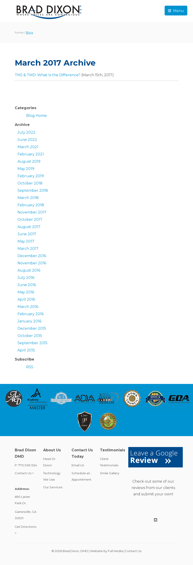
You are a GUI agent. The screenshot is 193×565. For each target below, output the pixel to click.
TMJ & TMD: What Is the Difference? (47, 75)
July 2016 (25, 277)
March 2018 (28, 198)
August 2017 (28, 227)
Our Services (52, 487)
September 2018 (32, 190)
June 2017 (26, 234)
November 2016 (31, 263)
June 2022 (27, 140)
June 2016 (26, 285)
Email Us (78, 465)
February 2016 (30, 314)
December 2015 (31, 328)
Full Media (115, 551)
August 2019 (28, 161)
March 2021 (27, 147)
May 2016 (25, 292)
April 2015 (26, 350)
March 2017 (27, 248)
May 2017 (25, 241)
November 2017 (31, 212)
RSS (29, 367)
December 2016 (31, 256)
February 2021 (30, 154)
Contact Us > (24, 473)
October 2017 (29, 219)
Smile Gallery (109, 473)
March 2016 (27, 307)
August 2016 (28, 270)
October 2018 (29, 183)
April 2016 (26, 299)
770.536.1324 (27, 465)
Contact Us (133, 551)
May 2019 (25, 169)
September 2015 (32, 343)
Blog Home (36, 115)
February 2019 (30, 176)
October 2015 (29, 336)
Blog (29, 32)
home (19, 32)
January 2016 (29, 321)
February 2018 (30, 205)
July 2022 (26, 132)
